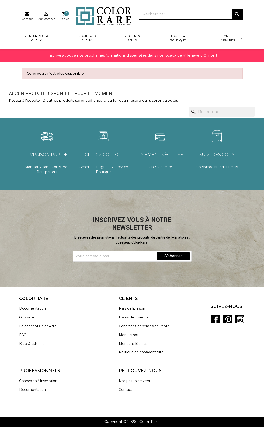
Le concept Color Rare (40, 328)
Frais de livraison (134, 311)
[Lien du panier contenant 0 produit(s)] (237, 18)
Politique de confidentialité (143, 355)
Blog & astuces (34, 346)
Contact (127, 392)
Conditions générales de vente (146, 328)
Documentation (35, 311)
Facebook (216, 318)
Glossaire (29, 320)
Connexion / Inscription (41, 383)
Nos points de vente (138, 383)
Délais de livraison (135, 320)
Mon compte (132, 337)
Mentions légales (135, 346)
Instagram (237, 318)
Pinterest (227, 318)
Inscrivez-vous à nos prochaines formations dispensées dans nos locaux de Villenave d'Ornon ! (132, 61)
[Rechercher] (141, 16)
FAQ (25, 337)
